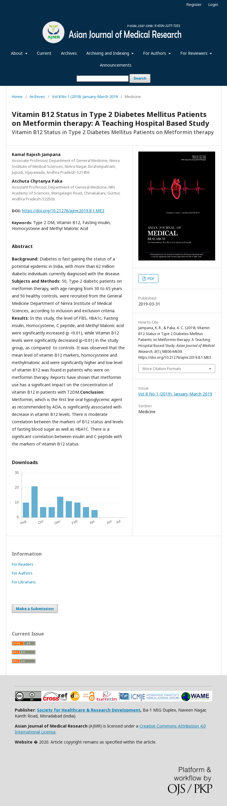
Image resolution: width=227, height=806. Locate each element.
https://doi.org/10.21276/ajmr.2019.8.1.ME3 (63, 210)
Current (44, 53)
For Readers (22, 564)
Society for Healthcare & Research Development (88, 710)
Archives (69, 53)
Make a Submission (35, 608)
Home (17, 96)
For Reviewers (194, 53)
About (17, 53)
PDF (150, 278)
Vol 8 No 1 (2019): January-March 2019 (85, 96)
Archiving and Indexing (108, 53)
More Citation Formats (161, 368)
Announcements (116, 65)
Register (194, 4)
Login (213, 4)
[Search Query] (103, 78)
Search (140, 78)
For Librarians (24, 582)
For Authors (155, 53)
